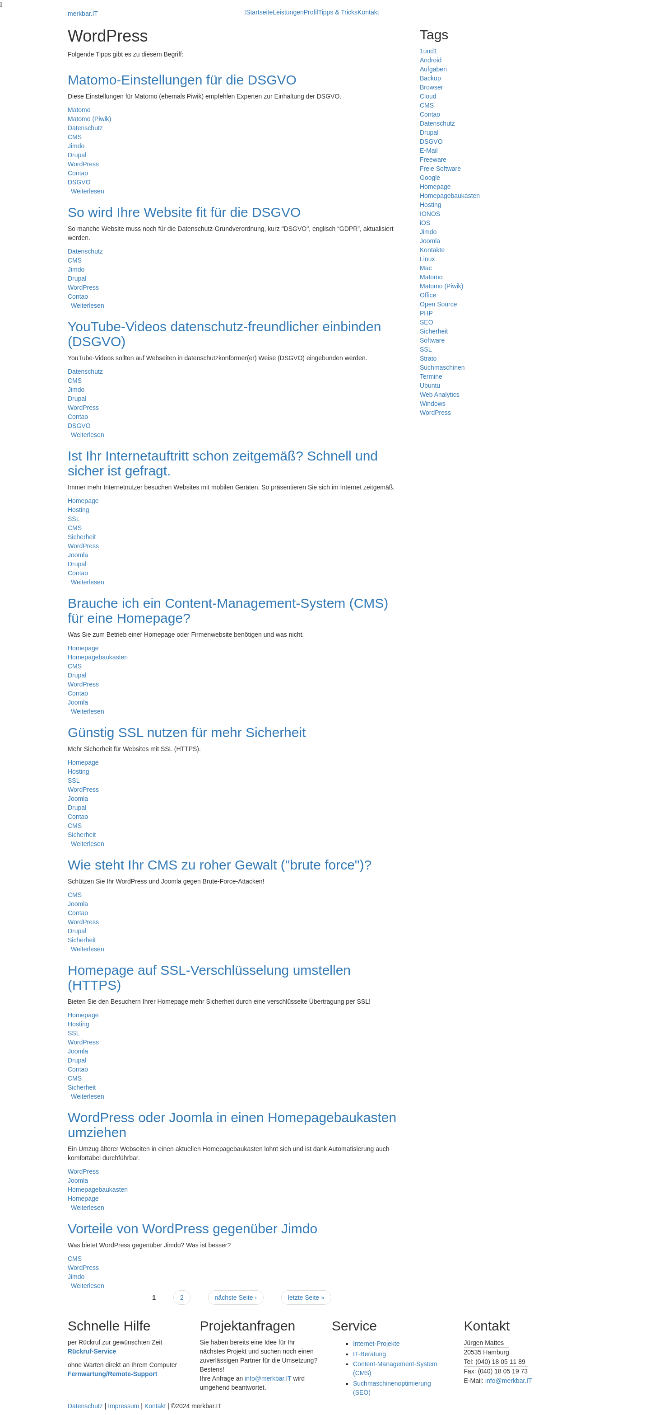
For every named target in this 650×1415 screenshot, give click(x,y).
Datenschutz (85, 128)
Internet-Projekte (376, 1343)
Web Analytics (440, 394)
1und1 (428, 51)
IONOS (430, 213)
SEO (426, 322)
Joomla (78, 555)
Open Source (438, 304)
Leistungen (288, 12)
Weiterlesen (87, 191)
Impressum (123, 1406)
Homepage (83, 500)
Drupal (77, 155)
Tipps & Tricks (338, 12)
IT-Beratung (369, 1354)
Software (432, 340)
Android (430, 60)
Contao (78, 173)
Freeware (433, 159)
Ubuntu (430, 385)
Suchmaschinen (442, 367)
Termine (431, 376)
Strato (428, 358)
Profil (311, 12)
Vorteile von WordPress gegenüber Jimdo (192, 1228)
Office (428, 295)
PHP (426, 313)
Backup (430, 78)
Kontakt (368, 12)
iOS (425, 222)
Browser (431, 87)
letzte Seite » (306, 1297)
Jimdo (76, 146)
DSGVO (79, 182)
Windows (433, 403)
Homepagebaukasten (98, 657)
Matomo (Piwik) (89, 118)
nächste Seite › (236, 1297)
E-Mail (429, 150)
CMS (75, 137)
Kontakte (432, 250)
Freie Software (440, 168)
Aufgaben (433, 69)
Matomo (79, 109)
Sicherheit (82, 537)
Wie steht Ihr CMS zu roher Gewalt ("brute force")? (219, 864)
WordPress (83, 164)
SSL (73, 518)
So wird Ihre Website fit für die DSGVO (184, 212)
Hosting (78, 509)
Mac (426, 268)
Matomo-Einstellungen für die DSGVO (182, 79)
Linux (427, 259)
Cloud (428, 96)
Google (430, 177)
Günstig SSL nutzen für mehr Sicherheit (187, 732)
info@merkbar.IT (268, 1378)
